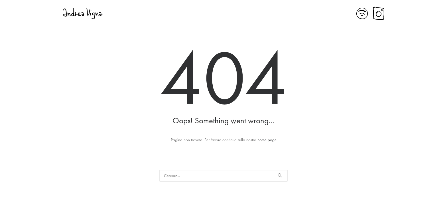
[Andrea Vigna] (83, 13)
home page (267, 140)
